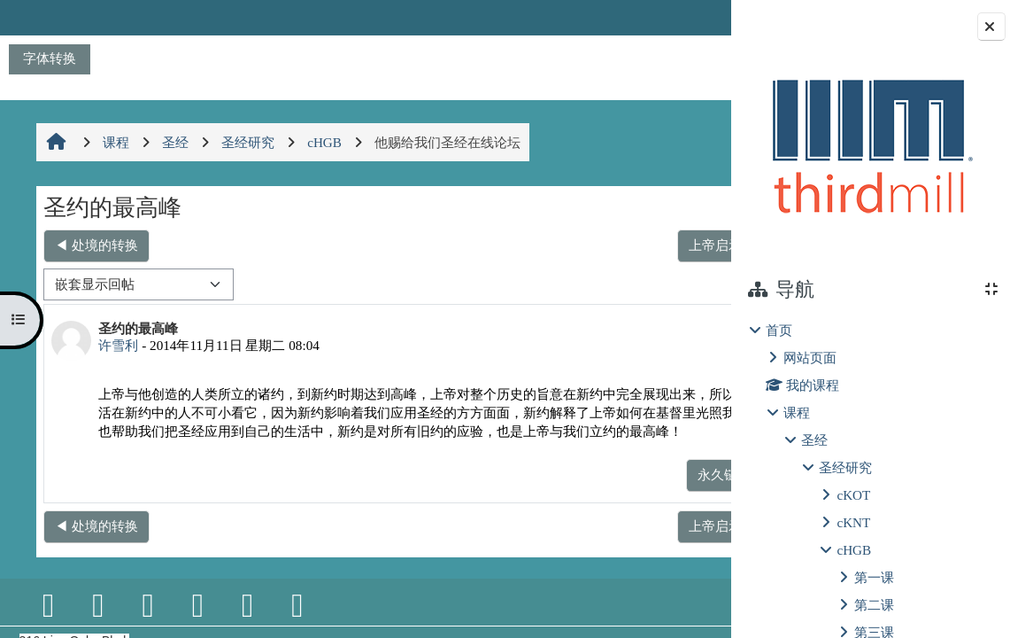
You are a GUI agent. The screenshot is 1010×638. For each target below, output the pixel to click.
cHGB (854, 549)
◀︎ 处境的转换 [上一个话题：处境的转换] (95, 245)
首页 (779, 330)
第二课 (874, 604)
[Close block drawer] (991, 26)
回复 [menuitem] (670, 493)
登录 (686, 17)
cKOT (853, 494)
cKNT (853, 522)
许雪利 (117, 345)
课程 (796, 412)
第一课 (874, 577)
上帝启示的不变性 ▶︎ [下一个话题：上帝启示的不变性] (633, 245)
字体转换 (49, 58)
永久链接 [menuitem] (607, 493)
